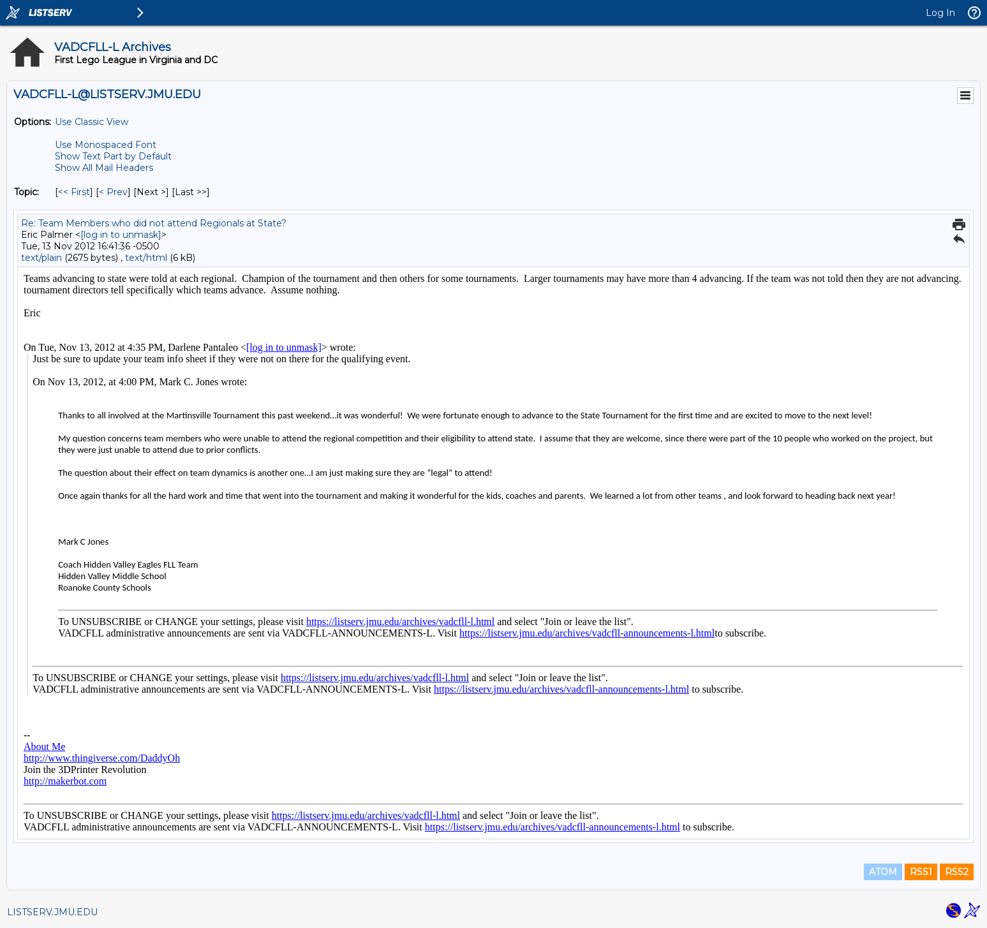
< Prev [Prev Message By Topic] (113, 192)
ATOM (883, 872)
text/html (146, 257)
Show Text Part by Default (113, 156)
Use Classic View (91, 122)
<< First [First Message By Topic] (74, 192)
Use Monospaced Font (105, 145)
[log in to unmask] (120, 234)
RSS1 (921, 872)
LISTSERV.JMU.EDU (52, 912)
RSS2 (956, 872)
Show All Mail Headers (104, 167)
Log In (940, 12)
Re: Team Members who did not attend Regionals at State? (153, 223)
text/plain (41, 257)
